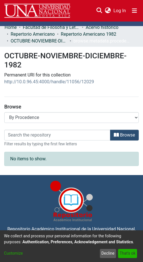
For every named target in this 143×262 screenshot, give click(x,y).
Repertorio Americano (32, 34)
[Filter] (57, 135)
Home (11, 27)
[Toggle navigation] (134, 10)
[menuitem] (107, 10)
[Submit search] (99, 10)
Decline (107, 253)
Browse (124, 135)
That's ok (127, 253)
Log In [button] (120, 10)
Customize (13, 253)
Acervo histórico (102, 27)
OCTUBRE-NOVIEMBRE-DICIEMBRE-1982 (38, 41)
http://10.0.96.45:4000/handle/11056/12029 (49, 81)
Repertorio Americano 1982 (88, 34)
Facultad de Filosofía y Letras (51, 27)
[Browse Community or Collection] (71, 117)
